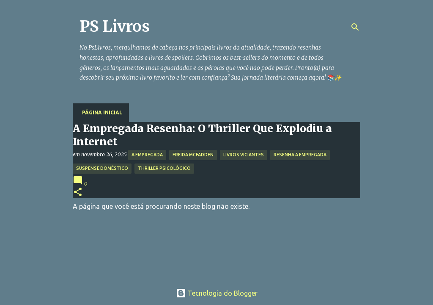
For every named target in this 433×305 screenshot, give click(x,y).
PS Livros (114, 26)
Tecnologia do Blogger (217, 293)
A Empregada (147, 154)
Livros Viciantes (243, 154)
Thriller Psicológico (164, 168)
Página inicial (102, 112)
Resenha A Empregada (300, 154)
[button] (78, 192)
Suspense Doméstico (102, 168)
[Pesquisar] (355, 27)
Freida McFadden (193, 154)
